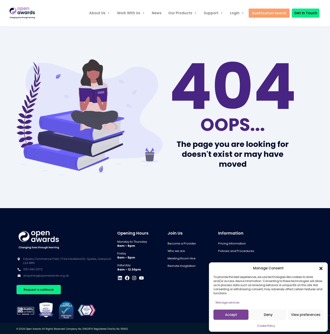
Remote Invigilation (182, 266)
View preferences (306, 314)
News (156, 13)
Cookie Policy (266, 326)
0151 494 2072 (33, 269)
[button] (321, 268)
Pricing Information (232, 243)
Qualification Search (269, 13)
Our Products (182, 13)
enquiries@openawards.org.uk (46, 275)
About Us (99, 13)
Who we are (176, 251)
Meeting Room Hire (182, 258)
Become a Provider (182, 243)
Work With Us (131, 13)
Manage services (227, 302)
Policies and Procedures (236, 251)
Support (213, 13)
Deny (268, 314)
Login (236, 13)
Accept (231, 314)
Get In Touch (305, 13)
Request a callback (38, 289)
